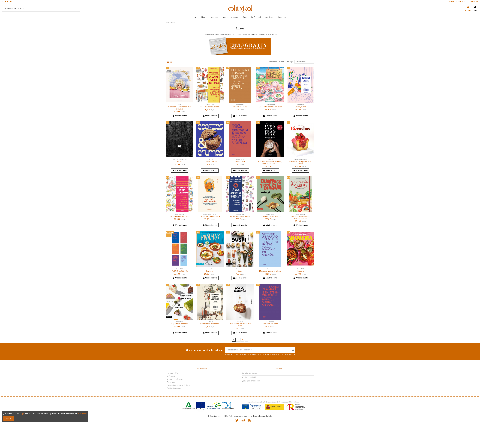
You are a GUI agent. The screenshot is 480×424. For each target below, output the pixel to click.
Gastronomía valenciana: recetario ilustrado (300, 217)
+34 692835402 (250, 377)
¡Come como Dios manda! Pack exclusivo (179, 108)
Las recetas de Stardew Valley (270, 107)
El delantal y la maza (270, 324)
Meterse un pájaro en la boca (270, 271)
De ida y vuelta (300, 107)
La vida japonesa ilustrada (240, 216)
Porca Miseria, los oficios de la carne (240, 325)
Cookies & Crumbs (210, 161)
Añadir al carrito (179, 116)
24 (311, 62)
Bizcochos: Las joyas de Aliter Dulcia (300, 163)
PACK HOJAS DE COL (180, 271)
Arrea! (179, 161)
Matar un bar (240, 161)
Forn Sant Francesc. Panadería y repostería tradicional (270, 163)
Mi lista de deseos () (456, 1)
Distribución (171, 376)
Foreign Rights (172, 373)
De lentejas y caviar (240, 107)
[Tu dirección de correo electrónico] (257, 350)
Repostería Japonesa (179, 324)
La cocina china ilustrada (210, 107)
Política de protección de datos (178, 385)
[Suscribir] (292, 350)
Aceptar (9, 418)
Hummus (209, 271)
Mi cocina (300, 271)
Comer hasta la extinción (209, 324)
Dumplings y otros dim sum (270, 216)
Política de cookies (174, 388)
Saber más (82, 414)
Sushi (240, 271)
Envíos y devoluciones (175, 379)
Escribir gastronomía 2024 (210, 216)
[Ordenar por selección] (301, 62)
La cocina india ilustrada (180, 216)
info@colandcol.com (252, 381)
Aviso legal (171, 382)
